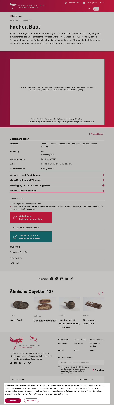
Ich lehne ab (31, 401)
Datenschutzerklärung (76, 391)
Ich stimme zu (13, 401)
